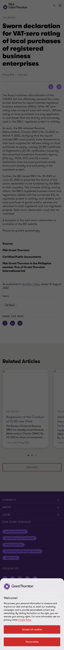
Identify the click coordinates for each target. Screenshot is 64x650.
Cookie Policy (24, 619)
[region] (32, 614)
